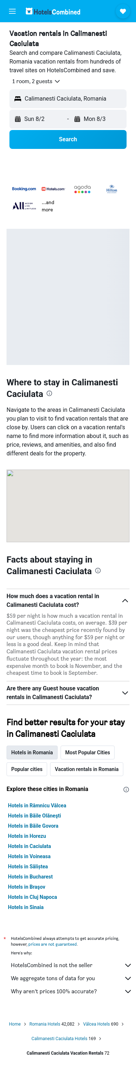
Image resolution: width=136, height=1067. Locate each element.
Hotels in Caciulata (29, 846)
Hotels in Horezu (27, 836)
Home (15, 1024)
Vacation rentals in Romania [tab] (87, 769)
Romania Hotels (44, 1024)
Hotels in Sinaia (26, 907)
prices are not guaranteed (52, 944)
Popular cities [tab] (26, 769)
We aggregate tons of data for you (71, 978)
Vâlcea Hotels (96, 1024)
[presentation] (49, 393)
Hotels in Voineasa (29, 856)
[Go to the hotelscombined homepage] (53, 11)
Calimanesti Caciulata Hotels (59, 1038)
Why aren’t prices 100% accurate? (71, 991)
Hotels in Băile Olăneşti (34, 816)
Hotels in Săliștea (28, 866)
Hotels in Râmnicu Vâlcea (37, 805)
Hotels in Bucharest (30, 877)
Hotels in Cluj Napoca (32, 897)
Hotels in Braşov (26, 887)
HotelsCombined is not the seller (71, 965)
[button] (12, 11)
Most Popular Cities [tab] (87, 752)
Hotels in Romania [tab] (32, 752)
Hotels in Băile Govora (33, 826)
